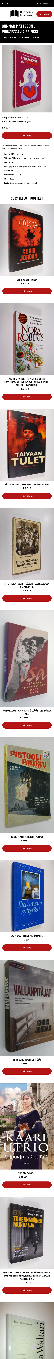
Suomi (6, 3)
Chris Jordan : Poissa (27, 279)
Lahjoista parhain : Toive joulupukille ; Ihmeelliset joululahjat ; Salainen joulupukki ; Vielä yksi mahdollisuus (27, 382)
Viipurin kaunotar (27, 1173)
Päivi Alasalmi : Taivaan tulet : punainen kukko (27, 484)
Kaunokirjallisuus (20, 117)
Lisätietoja (27, 135)
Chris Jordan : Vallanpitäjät (27, 1059)
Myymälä (44, 14)
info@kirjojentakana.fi (44, 3)
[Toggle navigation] (5, 14)
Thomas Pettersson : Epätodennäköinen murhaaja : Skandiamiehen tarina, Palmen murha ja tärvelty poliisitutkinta (27, 1275)
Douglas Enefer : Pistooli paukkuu (27, 836)
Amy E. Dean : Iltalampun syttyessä (27, 936)
